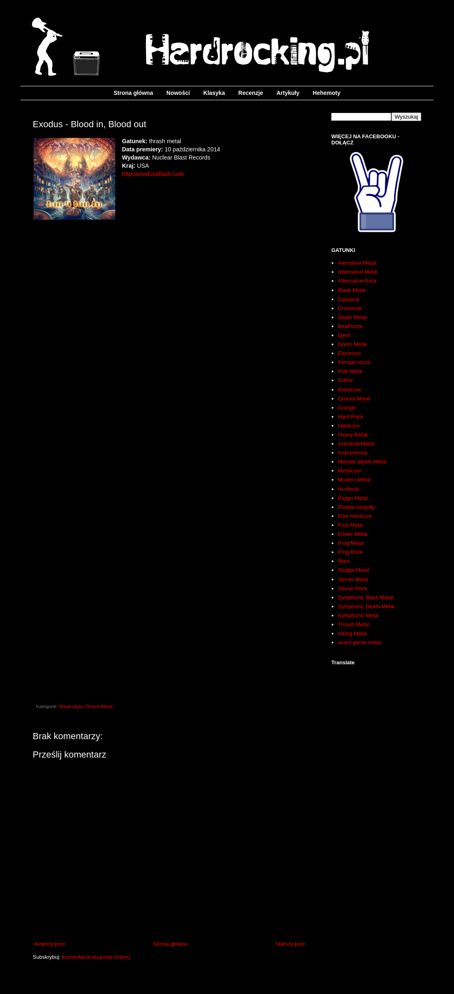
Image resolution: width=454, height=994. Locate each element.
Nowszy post (50, 944)
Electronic (349, 353)
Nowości (178, 93)
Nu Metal (348, 489)
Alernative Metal (357, 263)
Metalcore (349, 471)
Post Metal (350, 525)
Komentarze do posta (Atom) (96, 957)
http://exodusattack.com (153, 174)
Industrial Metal (356, 444)
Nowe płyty (70, 706)
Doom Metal (352, 344)
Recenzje (250, 93)
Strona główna (133, 93)
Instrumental (352, 453)
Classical (348, 299)
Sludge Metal (353, 570)
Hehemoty (327, 93)
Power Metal (352, 534)
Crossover (350, 308)
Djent (344, 335)
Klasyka (214, 93)
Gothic (345, 380)
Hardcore (349, 426)
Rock (344, 561)
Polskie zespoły (356, 507)
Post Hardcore (355, 516)
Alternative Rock (357, 281)
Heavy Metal (352, 435)
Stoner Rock (352, 588)
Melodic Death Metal (362, 462)
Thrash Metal (98, 706)
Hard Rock (350, 417)
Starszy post (290, 944)
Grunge (346, 408)
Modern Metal (354, 480)
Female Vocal (354, 362)
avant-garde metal (359, 642)
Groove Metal (354, 399)
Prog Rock (350, 552)
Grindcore (349, 390)
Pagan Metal (353, 498)
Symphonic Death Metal (366, 606)
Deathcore (350, 326)
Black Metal (351, 290)
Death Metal (352, 317)
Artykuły (287, 93)
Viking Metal (352, 633)
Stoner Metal (353, 579)
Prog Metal (351, 543)
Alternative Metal (358, 272)
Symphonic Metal (358, 615)
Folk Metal (350, 371)
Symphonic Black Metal (365, 597)
